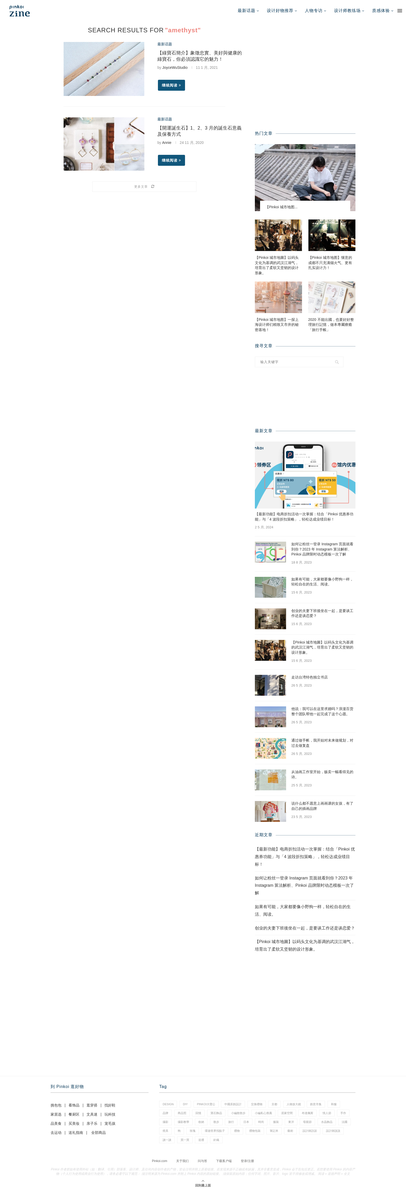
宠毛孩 (109, 1123)
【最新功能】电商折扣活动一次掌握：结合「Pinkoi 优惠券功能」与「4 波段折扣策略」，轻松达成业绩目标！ (304, 516)
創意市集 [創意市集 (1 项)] (316, 1104)
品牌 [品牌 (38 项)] (165, 1113)
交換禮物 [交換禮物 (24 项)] (256, 1104)
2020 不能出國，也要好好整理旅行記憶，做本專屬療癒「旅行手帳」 (331, 324)
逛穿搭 (92, 1105)
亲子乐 (92, 1123)
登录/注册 (247, 1161)
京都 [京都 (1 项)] (274, 1104)
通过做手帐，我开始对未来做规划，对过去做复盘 (322, 743)
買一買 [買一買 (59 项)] (185, 1139)
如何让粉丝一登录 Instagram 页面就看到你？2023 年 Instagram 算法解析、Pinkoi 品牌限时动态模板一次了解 (322, 549)
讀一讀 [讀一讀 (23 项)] (167, 1139)
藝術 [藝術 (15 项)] (290, 1130)
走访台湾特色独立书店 (309, 677)
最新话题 (246, 10)
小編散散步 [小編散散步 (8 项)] (238, 1113)
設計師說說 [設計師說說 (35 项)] (333, 1130)
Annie (166, 142)
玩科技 (109, 1114)
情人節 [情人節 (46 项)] (327, 1113)
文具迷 (92, 1114)
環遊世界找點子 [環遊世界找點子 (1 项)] (215, 1130)
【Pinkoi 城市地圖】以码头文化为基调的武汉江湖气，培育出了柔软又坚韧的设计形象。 (277, 265)
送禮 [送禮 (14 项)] (201, 1139)
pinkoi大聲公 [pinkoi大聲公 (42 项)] (206, 1104)
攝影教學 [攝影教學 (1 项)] (183, 1121)
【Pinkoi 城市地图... (281, 207)
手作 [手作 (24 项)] (343, 1113)
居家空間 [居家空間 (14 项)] (287, 1113)
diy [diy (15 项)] (185, 1104)
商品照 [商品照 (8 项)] (182, 1113)
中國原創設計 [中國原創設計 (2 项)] (233, 1104)
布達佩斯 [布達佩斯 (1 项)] (307, 1113)
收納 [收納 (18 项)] (201, 1121)
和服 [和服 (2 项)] (334, 1104)
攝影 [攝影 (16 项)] (165, 1121)
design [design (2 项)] (168, 1104)
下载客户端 (224, 1161)
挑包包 (56, 1105)
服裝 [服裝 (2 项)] (276, 1121)
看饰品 (74, 1105)
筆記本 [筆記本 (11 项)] (274, 1130)
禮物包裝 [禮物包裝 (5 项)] (255, 1130)
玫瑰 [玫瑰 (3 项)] (192, 1130)
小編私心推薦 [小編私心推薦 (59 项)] (263, 1113)
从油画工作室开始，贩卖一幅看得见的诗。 (322, 774)
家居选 (56, 1114)
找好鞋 (109, 1105)
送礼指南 (76, 1132)
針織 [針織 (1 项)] (216, 1139)
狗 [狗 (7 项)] (179, 1130)
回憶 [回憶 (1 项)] (198, 1113)
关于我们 (182, 1161)
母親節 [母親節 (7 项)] (307, 1121)
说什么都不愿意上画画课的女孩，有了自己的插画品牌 (322, 806)
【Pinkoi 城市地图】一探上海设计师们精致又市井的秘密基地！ (277, 324)
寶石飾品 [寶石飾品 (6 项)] (216, 1113)
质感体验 (381, 10)
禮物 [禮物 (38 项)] (237, 1130)
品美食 (56, 1123)
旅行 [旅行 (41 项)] (231, 1121)
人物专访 (314, 10)
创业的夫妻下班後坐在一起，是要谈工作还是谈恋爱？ (322, 613)
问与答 (202, 1161)
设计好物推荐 (280, 10)
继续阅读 (171, 85)
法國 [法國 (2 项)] (344, 1121)
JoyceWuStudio (175, 67)
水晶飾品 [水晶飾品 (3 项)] (327, 1121)
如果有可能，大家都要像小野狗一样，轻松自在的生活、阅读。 (322, 581)
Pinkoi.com (159, 1161)
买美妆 (74, 1123)
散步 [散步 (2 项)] (216, 1121)
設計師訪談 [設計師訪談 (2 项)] (310, 1130)
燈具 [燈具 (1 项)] (165, 1130)
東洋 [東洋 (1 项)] (291, 1121)
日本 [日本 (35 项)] (246, 1121)
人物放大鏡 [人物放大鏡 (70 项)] (294, 1104)
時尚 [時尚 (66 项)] (261, 1121)
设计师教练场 (347, 10)
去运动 (56, 1132)
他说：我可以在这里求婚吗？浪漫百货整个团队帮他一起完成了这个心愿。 (322, 711)
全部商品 (98, 1132)
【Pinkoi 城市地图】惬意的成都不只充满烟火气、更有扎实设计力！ (330, 262)
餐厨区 (74, 1114)
